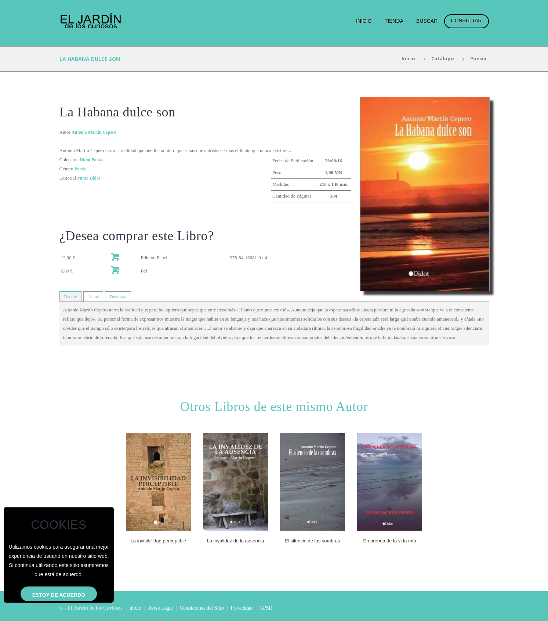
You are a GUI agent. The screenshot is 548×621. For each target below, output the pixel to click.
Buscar (427, 21)
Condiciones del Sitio (201, 607)
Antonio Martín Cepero (96, 132)
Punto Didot (89, 178)
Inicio (364, 21)
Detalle (71, 296)
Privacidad (242, 607)
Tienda (394, 21)
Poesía (477, 58)
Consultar (466, 21)
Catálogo (440, 58)
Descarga (120, 296)
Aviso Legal (160, 607)
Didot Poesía (92, 159)
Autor (94, 296)
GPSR (266, 607)
